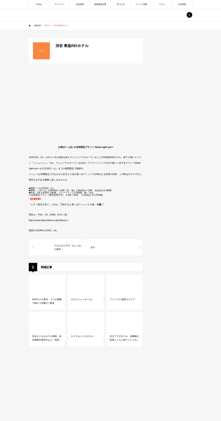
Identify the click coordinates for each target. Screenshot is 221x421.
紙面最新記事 (100, 4)
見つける (121, 4)
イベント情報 (141, 4)
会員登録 (80, 4)
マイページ (59, 4)
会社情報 (182, 4)
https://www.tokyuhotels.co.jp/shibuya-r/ (48, 220)
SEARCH (189, 15)
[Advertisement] (171, 258)
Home (39, 4)
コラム (162, 4)
